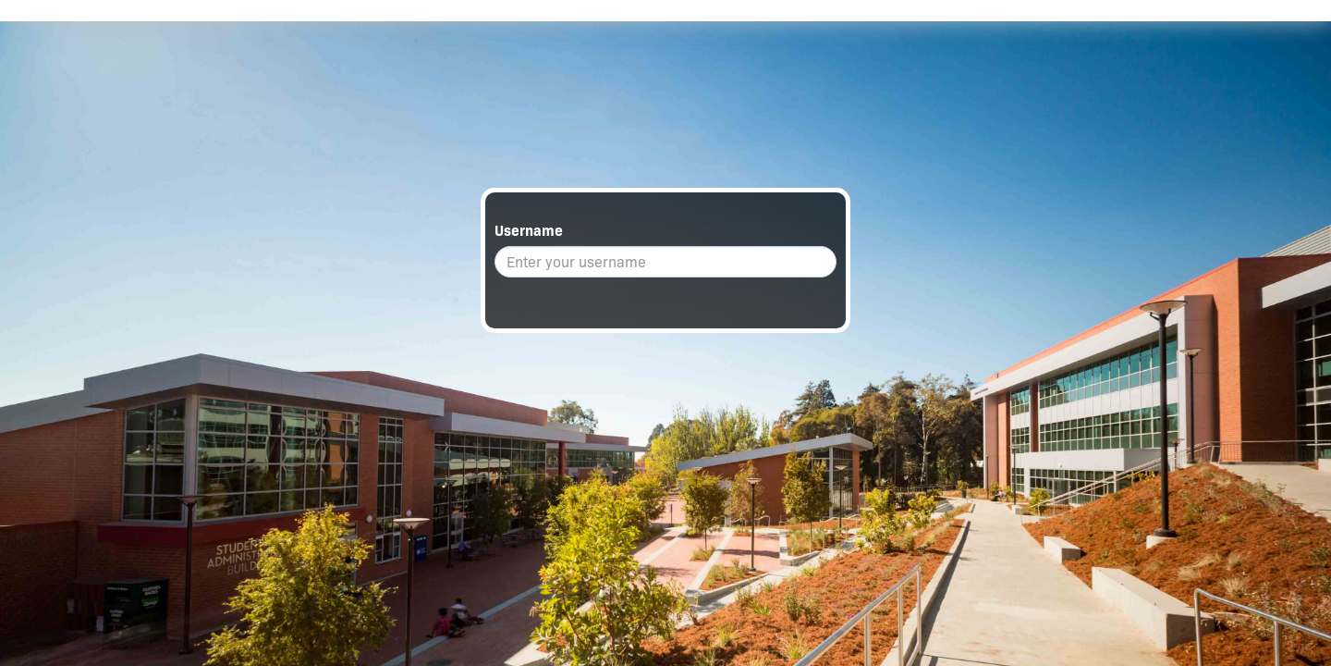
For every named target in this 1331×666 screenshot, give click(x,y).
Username (529, 231)
